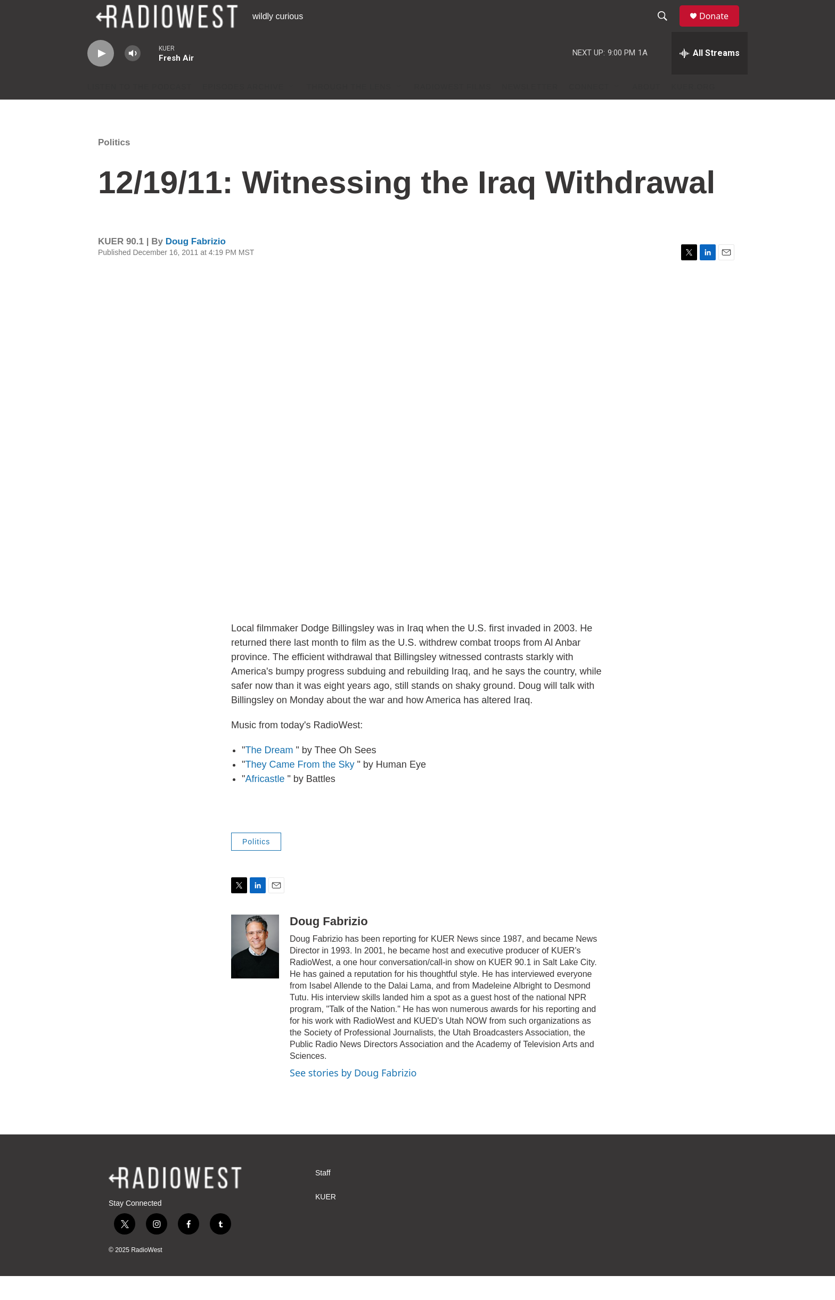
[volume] (133, 77)
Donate (720, 28)
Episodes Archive (243, 110)
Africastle (264, 802)
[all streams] (710, 77)
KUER (325, 1221)
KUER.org (694, 110)
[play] (100, 77)
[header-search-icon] (667, 28)
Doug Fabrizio (196, 265)
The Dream (269, 774)
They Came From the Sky (299, 788)
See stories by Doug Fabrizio (353, 1096)
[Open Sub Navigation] (292, 110)
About (646, 110)
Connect (589, 110)
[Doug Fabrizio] (255, 970)
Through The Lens (349, 110)
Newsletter (530, 110)
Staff (323, 1197)
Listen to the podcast (139, 110)
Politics (114, 166)
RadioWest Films (453, 110)
